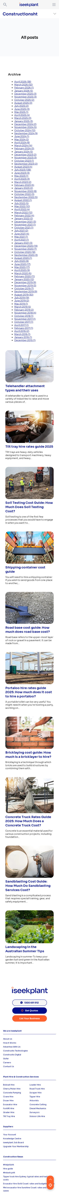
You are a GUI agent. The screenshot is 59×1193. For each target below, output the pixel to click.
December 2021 (25, 221)
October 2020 (24, 252)
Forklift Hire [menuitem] (8, 1108)
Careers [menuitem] (7, 1062)
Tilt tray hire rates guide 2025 (29, 447)
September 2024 (26, 133)
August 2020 (23, 258)
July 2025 (21, 106)
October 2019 (24, 288)
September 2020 (26, 255)
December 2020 (26, 246)
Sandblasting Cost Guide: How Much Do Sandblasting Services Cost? (28, 886)
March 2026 (23, 84)
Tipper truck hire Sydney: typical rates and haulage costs (27, 1178)
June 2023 (22, 173)
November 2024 (25, 127)
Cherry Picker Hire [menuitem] (11, 1089)
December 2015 (25, 340)
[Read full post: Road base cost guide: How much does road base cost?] (29, 624)
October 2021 (23, 227)
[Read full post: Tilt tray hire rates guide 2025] (29, 443)
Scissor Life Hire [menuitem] (37, 1116)
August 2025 (23, 103)
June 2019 (21, 300)
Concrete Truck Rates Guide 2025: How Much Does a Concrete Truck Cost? (28, 821)
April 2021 (21, 239)
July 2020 (21, 261)
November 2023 (25, 157)
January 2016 (23, 337)
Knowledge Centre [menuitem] (12, 1138)
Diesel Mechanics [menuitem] (38, 1108)
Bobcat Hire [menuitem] (8, 1085)
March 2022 (23, 212)
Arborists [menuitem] (34, 1100)
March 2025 (22, 118)
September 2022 (26, 197)
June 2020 (22, 264)
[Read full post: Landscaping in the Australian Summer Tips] (29, 943)
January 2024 (23, 151)
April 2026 (22, 81)
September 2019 (25, 291)
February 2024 (24, 148)
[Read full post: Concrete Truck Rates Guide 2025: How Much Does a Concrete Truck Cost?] (29, 813)
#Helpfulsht (8, 1165)
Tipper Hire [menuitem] (35, 1096)
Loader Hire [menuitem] (35, 1085)
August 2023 (23, 166)
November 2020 (25, 249)
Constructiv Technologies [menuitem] (15, 1051)
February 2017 (23, 328)
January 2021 (23, 243)
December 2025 (25, 93)
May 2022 (22, 206)
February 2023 (24, 185)
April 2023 (22, 179)
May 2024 (21, 139)
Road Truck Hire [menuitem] (37, 1089)
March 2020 (22, 273)
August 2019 (23, 294)
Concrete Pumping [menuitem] (12, 1092)
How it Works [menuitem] (9, 1043)
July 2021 (21, 230)
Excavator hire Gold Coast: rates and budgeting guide (28, 1183)
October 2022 (24, 194)
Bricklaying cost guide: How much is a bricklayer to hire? (28, 755)
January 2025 (23, 121)
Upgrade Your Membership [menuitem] (16, 1146)
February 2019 (24, 309)
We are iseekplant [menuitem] (12, 1031)
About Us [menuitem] (7, 1039)
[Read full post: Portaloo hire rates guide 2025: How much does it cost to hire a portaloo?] (29, 684)
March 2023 (22, 182)
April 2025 (22, 115)
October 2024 (24, 130)
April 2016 (21, 331)
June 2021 (21, 233)
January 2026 (23, 90)
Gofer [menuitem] (6, 1058)
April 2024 (22, 142)
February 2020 (24, 276)
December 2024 (25, 124)
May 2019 (21, 303)
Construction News (13, 1156)
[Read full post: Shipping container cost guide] (29, 563)
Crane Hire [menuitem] (8, 1096)
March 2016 (22, 334)
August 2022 (23, 200)
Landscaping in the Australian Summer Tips (24, 949)
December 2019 (25, 282)
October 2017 (23, 322)
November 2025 (25, 96)
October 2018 (23, 316)
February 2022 (24, 215)
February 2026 (24, 87)
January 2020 (24, 279)
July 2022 (21, 203)
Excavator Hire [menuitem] (10, 1104)
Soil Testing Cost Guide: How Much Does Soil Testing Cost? (29, 507)
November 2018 (25, 312)
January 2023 (23, 188)
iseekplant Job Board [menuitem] (13, 1142)
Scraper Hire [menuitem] (36, 1092)
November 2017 (25, 319)
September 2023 (26, 163)
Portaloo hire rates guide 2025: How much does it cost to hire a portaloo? (28, 692)
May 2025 (21, 112)
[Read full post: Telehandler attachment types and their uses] (29, 382)
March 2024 (23, 145)
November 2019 (25, 285)
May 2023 (21, 176)
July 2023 (22, 169)
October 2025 (24, 100)
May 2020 (22, 267)
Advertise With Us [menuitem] (11, 1047)
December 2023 (25, 154)
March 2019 (22, 306)
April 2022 (22, 209)
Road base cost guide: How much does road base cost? (27, 630)
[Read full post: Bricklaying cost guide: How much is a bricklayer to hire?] (29, 749)
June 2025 (22, 109)
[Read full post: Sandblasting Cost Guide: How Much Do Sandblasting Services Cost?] (29, 878)
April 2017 (21, 325)
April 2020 (22, 270)
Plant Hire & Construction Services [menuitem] (21, 1077)
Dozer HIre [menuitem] (8, 1100)
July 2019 (21, 297)
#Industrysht (9, 1172)
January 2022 (23, 218)
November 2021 (25, 224)
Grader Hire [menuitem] (8, 1112)
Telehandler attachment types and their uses (25, 388)
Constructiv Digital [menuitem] (12, 1054)
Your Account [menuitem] (9, 1134)
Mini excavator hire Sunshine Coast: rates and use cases (26, 1189)
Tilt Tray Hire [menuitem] (9, 1116)
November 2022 (25, 191)
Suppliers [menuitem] (8, 1126)
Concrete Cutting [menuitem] (38, 1104)
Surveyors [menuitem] (34, 1112)
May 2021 (21, 236)
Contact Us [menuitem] (8, 1066)
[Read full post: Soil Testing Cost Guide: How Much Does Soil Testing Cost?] (29, 499)
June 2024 (21, 136)
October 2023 (24, 160)
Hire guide (8, 1168)
